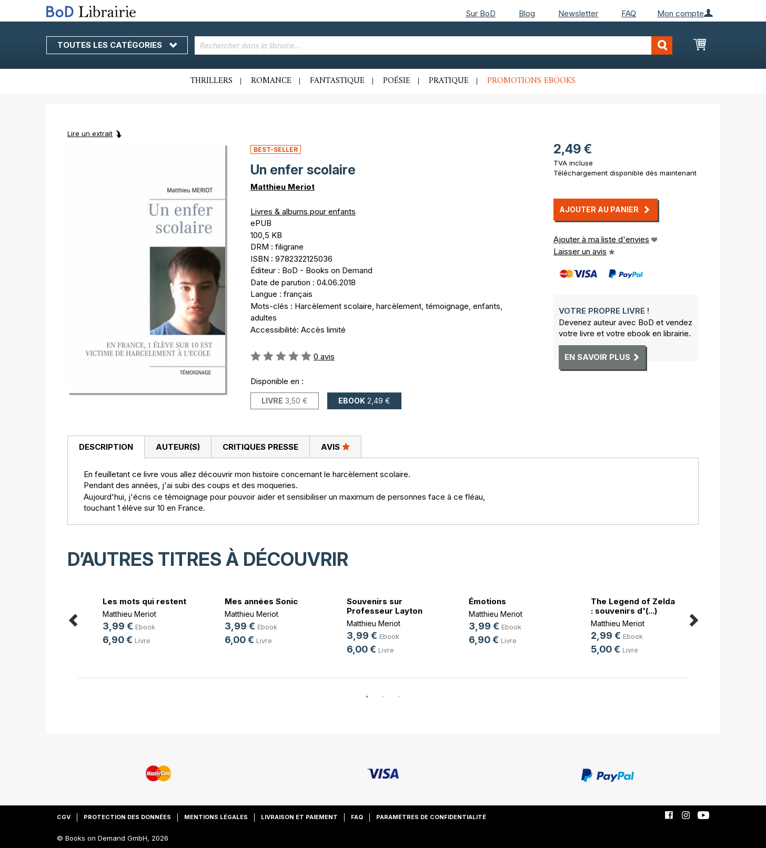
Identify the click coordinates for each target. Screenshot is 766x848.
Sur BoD (481, 13)
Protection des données (127, 817)
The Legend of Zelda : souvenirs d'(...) (633, 606)
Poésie (396, 81)
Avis (335, 446)
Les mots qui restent (144, 601)
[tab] (105, 447)
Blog (527, 13)
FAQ (628, 13)
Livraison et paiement (299, 817)
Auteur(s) (178, 447)
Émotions (487, 601)
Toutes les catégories (117, 45)
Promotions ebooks (531, 81)
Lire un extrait (90, 133)
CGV (63, 817)
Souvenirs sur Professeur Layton (384, 606)
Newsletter (578, 13)
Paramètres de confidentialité (431, 817)
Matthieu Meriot (282, 187)
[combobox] (434, 45)
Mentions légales (216, 817)
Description (106, 447)
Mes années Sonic (261, 601)
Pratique (449, 81)
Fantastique (337, 81)
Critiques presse (260, 447)
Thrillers (211, 81)
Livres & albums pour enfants (303, 211)
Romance (271, 81)
